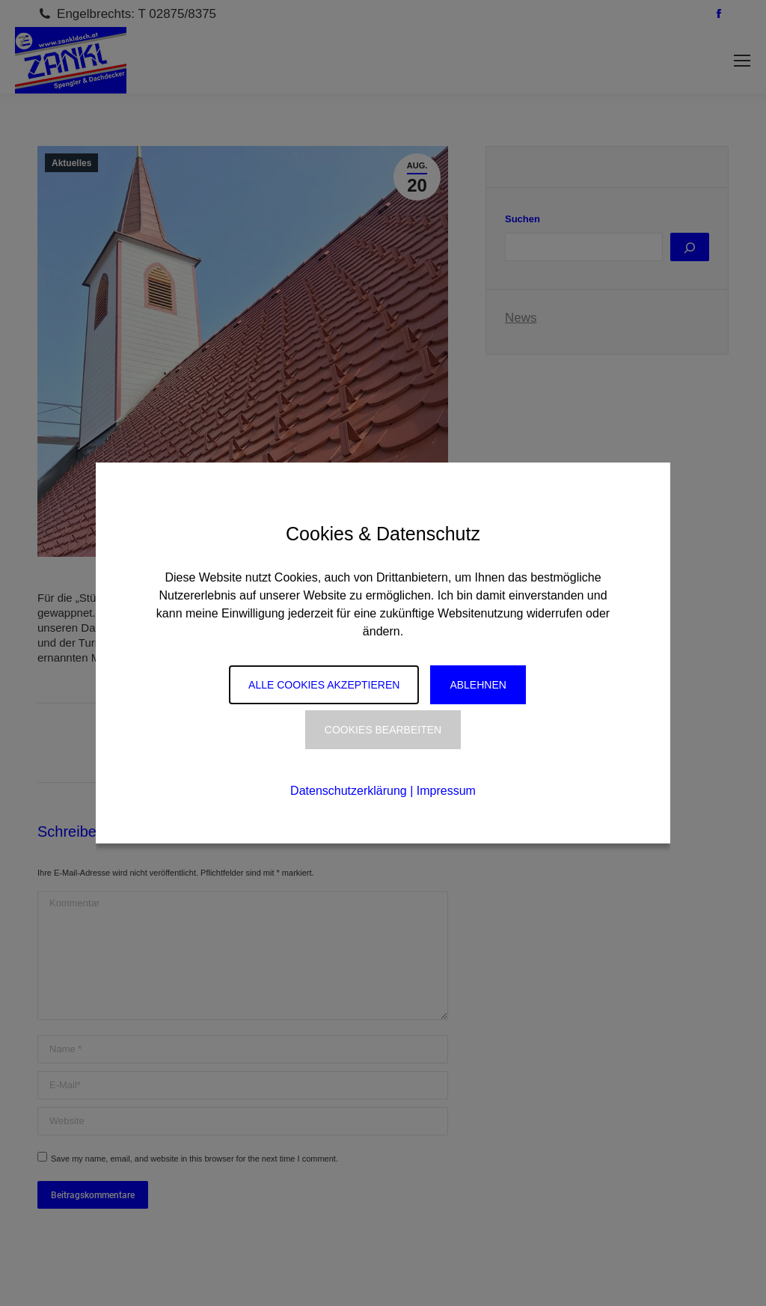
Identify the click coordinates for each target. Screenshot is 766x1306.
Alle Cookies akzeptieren (323, 685)
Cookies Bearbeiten (383, 730)
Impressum (446, 790)
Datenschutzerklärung (348, 790)
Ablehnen (478, 685)
